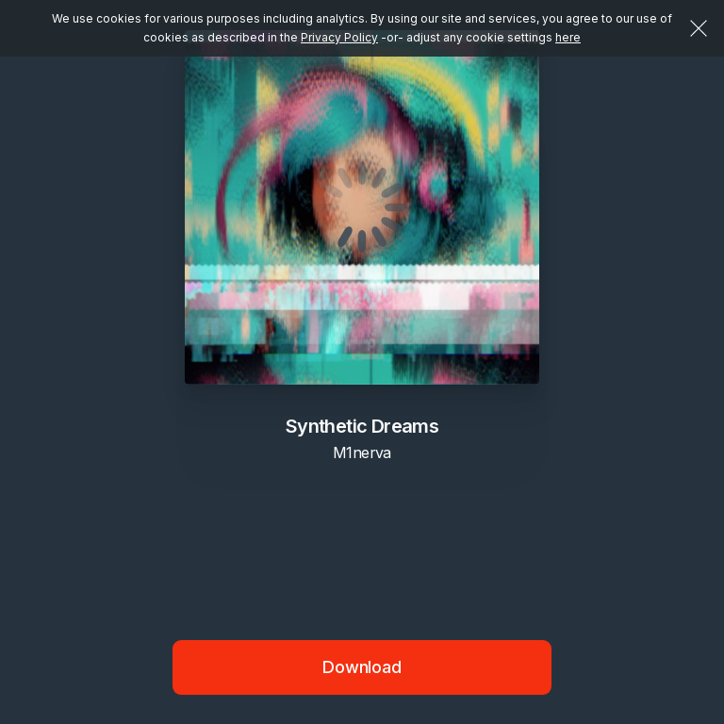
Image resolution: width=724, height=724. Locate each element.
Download (362, 667)
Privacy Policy (339, 37)
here (568, 37)
